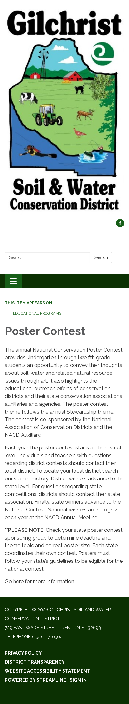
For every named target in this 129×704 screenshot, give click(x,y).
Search (101, 257)
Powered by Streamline (35, 680)
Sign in (78, 680)
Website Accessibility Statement (47, 671)
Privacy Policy (23, 653)
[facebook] (120, 225)
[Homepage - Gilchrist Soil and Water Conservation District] (64, 112)
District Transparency (35, 662)
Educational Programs (37, 313)
